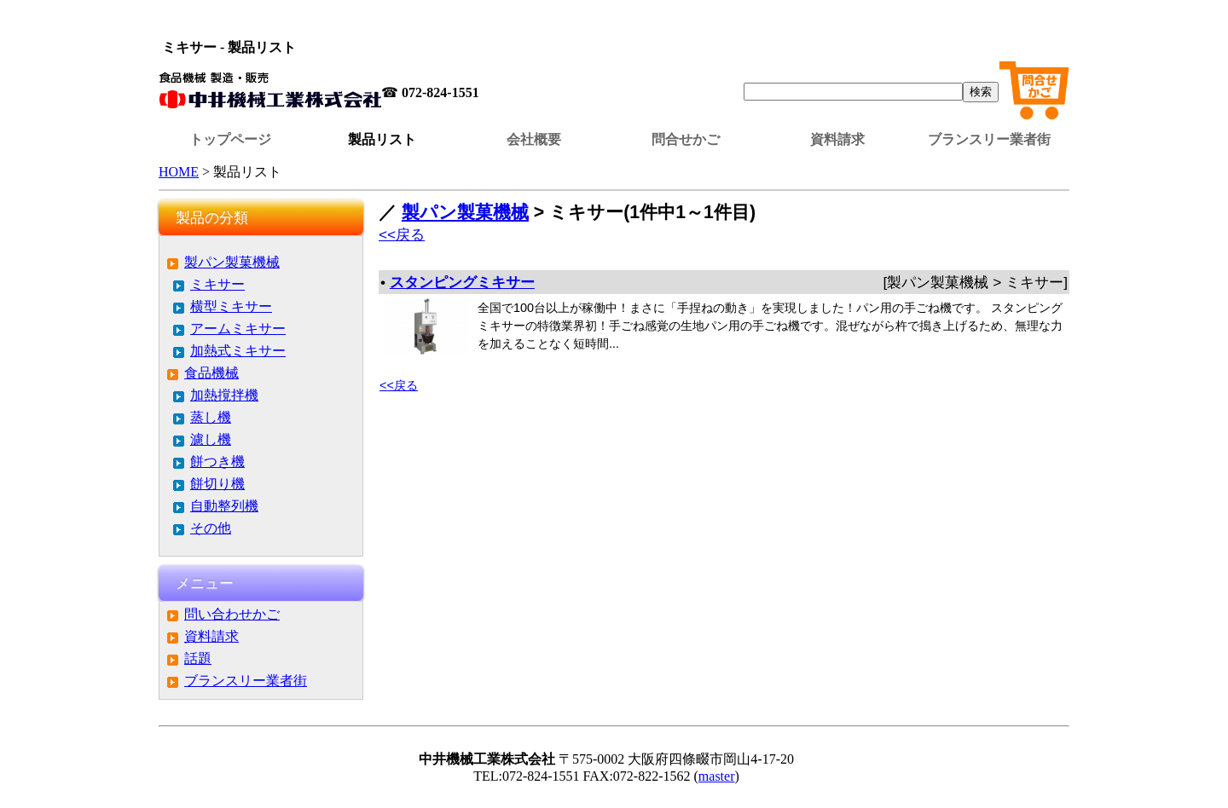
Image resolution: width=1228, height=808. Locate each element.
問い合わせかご (232, 614)
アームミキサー (238, 328)
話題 (197, 658)
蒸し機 (210, 417)
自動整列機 (224, 506)
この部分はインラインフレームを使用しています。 (614, 21)
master (716, 776)
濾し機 (210, 439)
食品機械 (211, 373)
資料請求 (837, 139)
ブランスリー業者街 (989, 139)
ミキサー (217, 284)
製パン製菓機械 (232, 262)
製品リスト (382, 139)
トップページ (230, 139)
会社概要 (534, 139)
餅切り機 (217, 483)
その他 (210, 528)
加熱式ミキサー (238, 350)
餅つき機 (217, 461)
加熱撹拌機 (224, 395)
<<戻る (402, 234)
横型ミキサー (231, 306)
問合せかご (686, 139)
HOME (179, 171)
